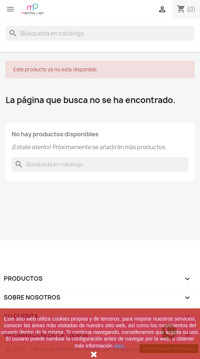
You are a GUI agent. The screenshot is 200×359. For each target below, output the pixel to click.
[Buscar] (100, 33)
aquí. (120, 346)
